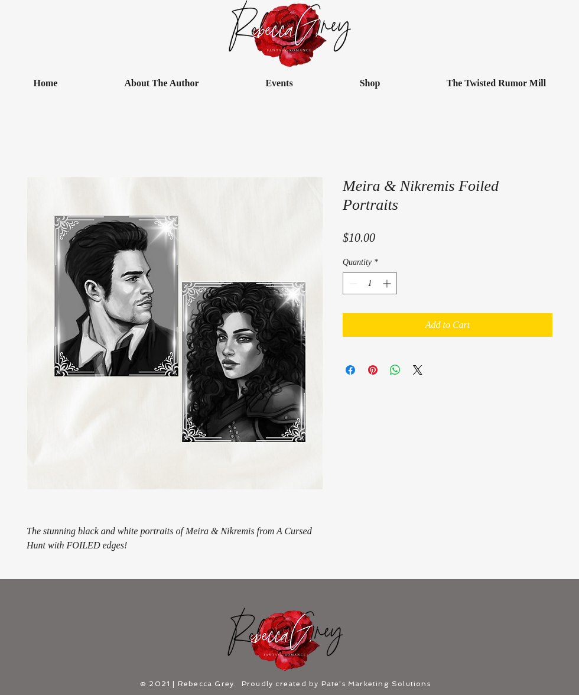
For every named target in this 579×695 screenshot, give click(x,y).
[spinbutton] (369, 283)
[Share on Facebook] (350, 370)
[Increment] (387, 283)
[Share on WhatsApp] (395, 370)
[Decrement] (351, 283)
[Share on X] (418, 370)
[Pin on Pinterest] (373, 370)
